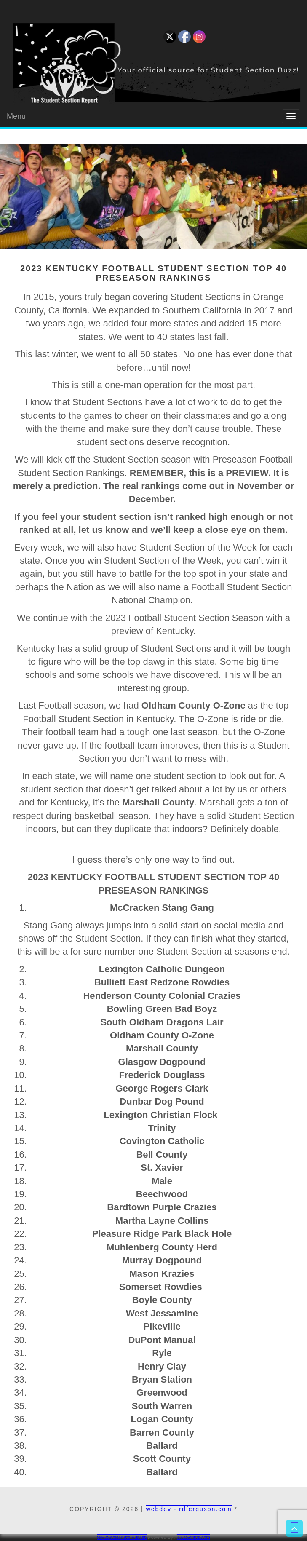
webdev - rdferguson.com (189, 1509)
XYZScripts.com (193, 1537)
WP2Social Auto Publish (122, 1537)
